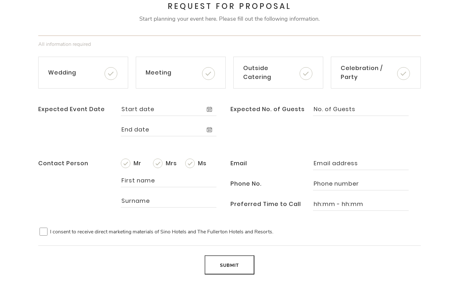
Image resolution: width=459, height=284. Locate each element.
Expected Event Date (71, 109)
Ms (202, 163)
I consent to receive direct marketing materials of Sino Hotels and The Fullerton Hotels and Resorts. (161, 231)
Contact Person (63, 163)
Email (238, 163)
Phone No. (246, 184)
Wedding (62, 72)
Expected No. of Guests (267, 109)
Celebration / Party (362, 72)
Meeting (158, 72)
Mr (137, 163)
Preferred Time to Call (265, 204)
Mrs (171, 163)
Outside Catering (257, 72)
